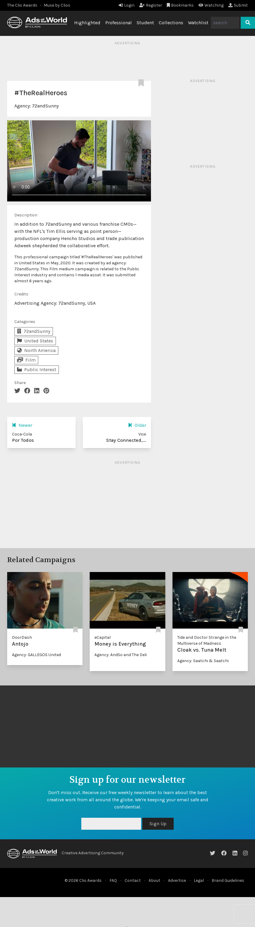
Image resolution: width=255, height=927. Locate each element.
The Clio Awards (22, 5)
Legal (199, 880)
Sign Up (158, 823)
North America (36, 350)
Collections (171, 22)
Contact (133, 880)
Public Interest (36, 369)
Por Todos (23, 440)
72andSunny (45, 106)
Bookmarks (180, 5)
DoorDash (22, 637)
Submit (238, 5)
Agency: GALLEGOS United (36, 654)
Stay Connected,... (126, 440)
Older (137, 425)
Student (145, 22)
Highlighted (87, 22)
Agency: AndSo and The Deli (120, 654)
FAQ (113, 880)
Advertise (177, 880)
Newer (22, 425)
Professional (118, 22)
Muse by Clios (57, 5)
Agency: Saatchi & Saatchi (203, 660)
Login (127, 5)
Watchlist (198, 22)
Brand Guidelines (228, 880)
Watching (211, 5)
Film (26, 360)
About (154, 880)
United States (35, 341)
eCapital (102, 637)
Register (150, 5)
